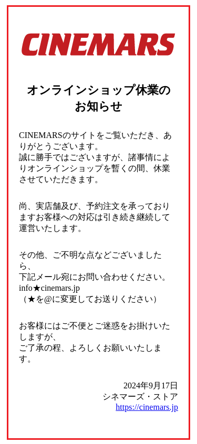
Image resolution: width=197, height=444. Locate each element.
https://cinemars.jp (147, 407)
